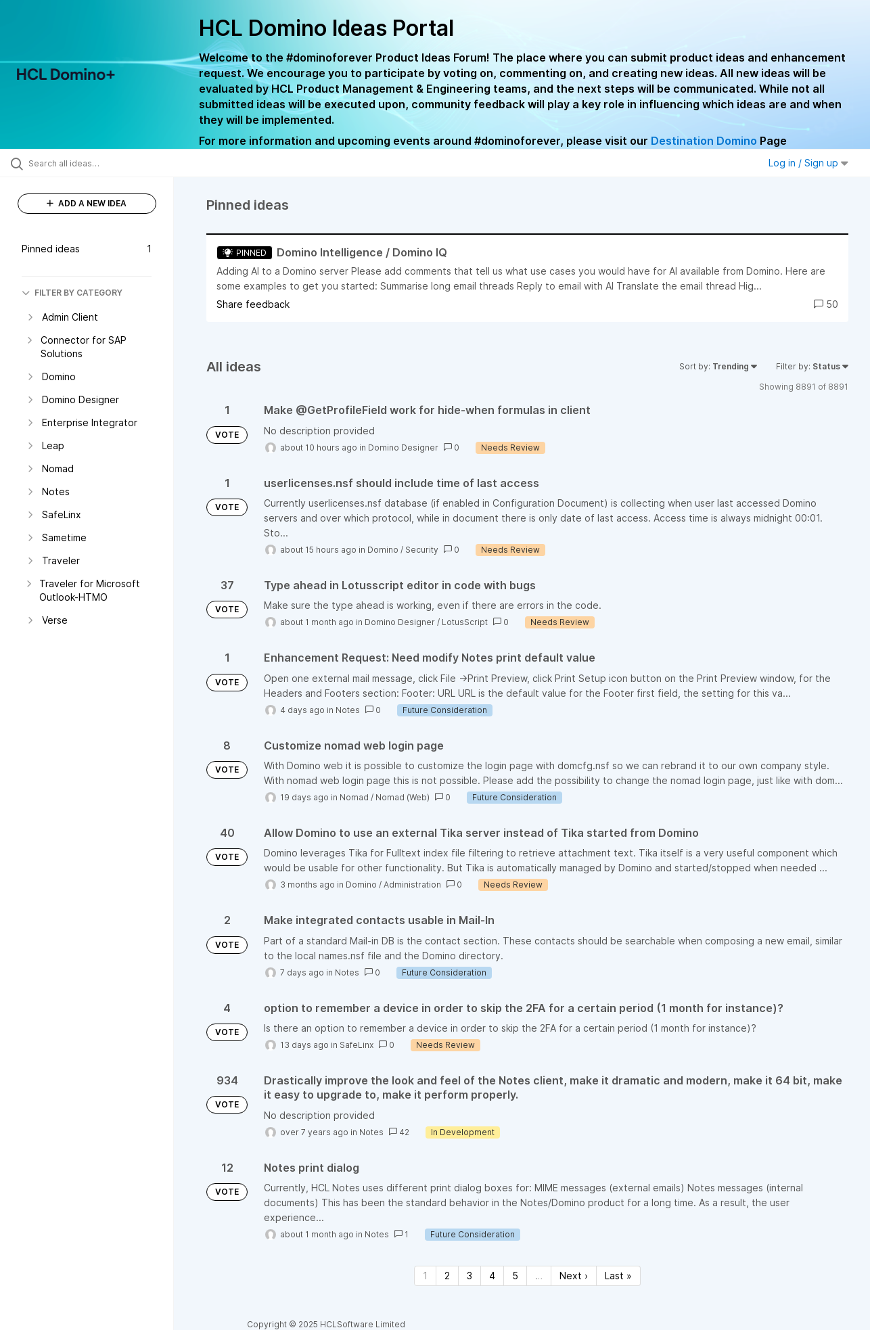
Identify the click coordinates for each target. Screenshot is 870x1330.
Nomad (354, 797)
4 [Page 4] (492, 1275)
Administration (412, 884)
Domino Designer (403, 447)
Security (421, 550)
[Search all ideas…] (104, 163)
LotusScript (465, 622)
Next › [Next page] (573, 1275)
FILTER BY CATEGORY (72, 293)
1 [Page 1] (425, 1275)
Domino (382, 550)
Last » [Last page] (618, 1275)
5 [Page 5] (515, 1275)
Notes (348, 710)
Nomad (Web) (402, 797)
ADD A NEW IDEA (87, 203)
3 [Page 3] (469, 1275)
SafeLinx (356, 1045)
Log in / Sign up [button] (808, 162)
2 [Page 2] (447, 1275)
